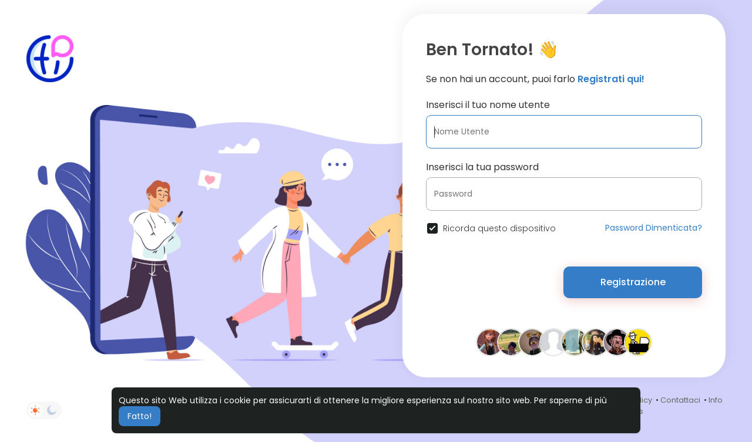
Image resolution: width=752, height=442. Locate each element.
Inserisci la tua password (482, 167)
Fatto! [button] (139, 416)
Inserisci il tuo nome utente (488, 105)
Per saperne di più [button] (570, 400)
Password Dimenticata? (653, 228)
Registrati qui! (611, 79)
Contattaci (680, 400)
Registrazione (633, 282)
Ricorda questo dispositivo (499, 228)
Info (716, 400)
